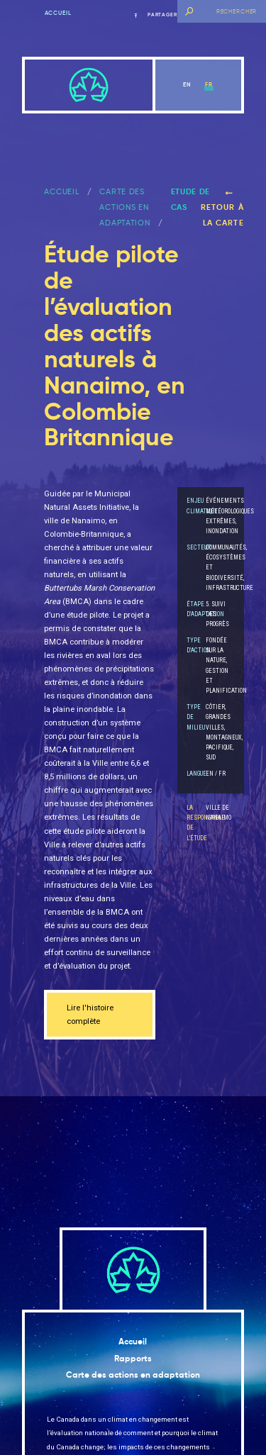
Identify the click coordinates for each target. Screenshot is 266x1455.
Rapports (133, 1359)
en (187, 84)
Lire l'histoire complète (90, 1014)
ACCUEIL (61, 191)
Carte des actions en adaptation (124, 207)
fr (209, 84)
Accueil (58, 12)
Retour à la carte (222, 208)
